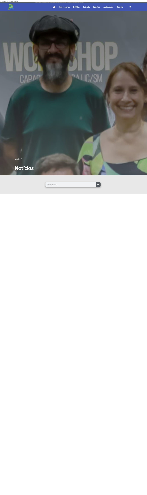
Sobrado (86, 7)
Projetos (96, 7)
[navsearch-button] (130, 7)
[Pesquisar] (98, 184)
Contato (120, 7)
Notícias (76, 7)
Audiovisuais (108, 7)
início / (18, 159)
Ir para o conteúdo (9, 1)
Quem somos (64, 7)
